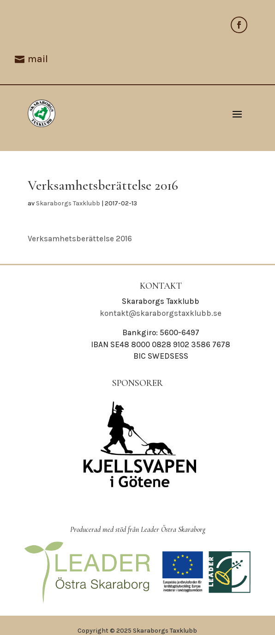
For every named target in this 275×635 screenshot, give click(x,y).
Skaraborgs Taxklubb (68, 203)
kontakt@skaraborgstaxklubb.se (160, 313)
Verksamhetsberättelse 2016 (80, 238)
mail (38, 58)
